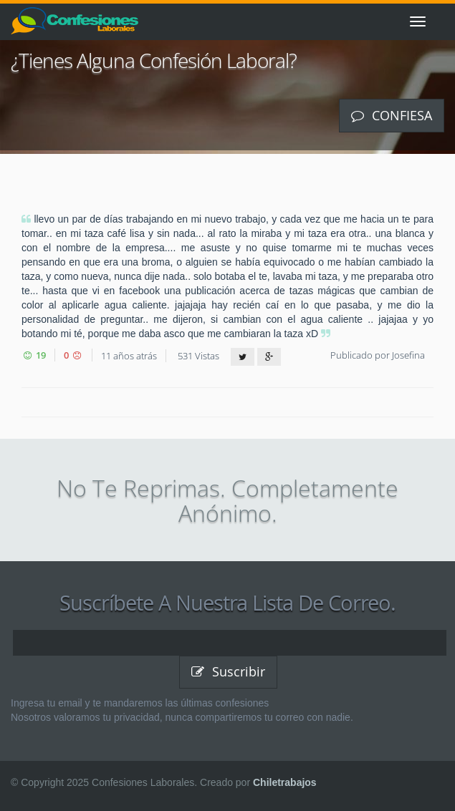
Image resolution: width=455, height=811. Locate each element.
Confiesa (391, 115)
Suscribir (228, 671)
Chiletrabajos (285, 782)
